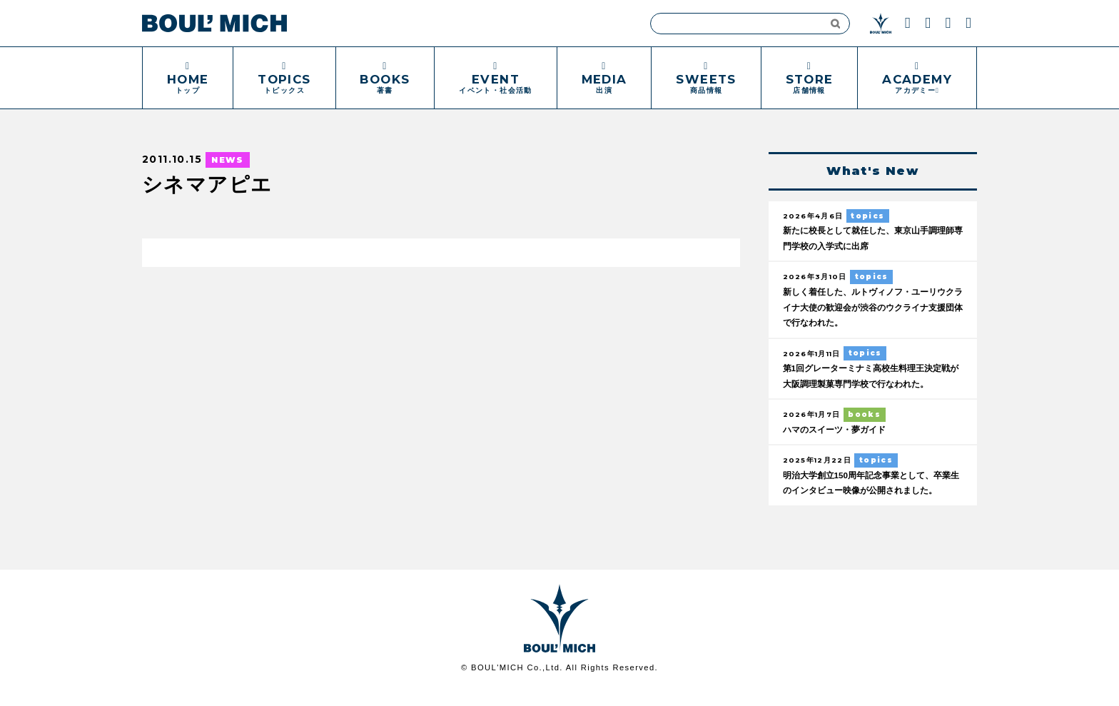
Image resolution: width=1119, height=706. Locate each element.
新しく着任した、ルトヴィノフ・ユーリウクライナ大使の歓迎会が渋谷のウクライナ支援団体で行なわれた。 (871, 308)
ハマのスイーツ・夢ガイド (838, 430)
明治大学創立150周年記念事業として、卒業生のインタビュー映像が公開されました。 (869, 492)
